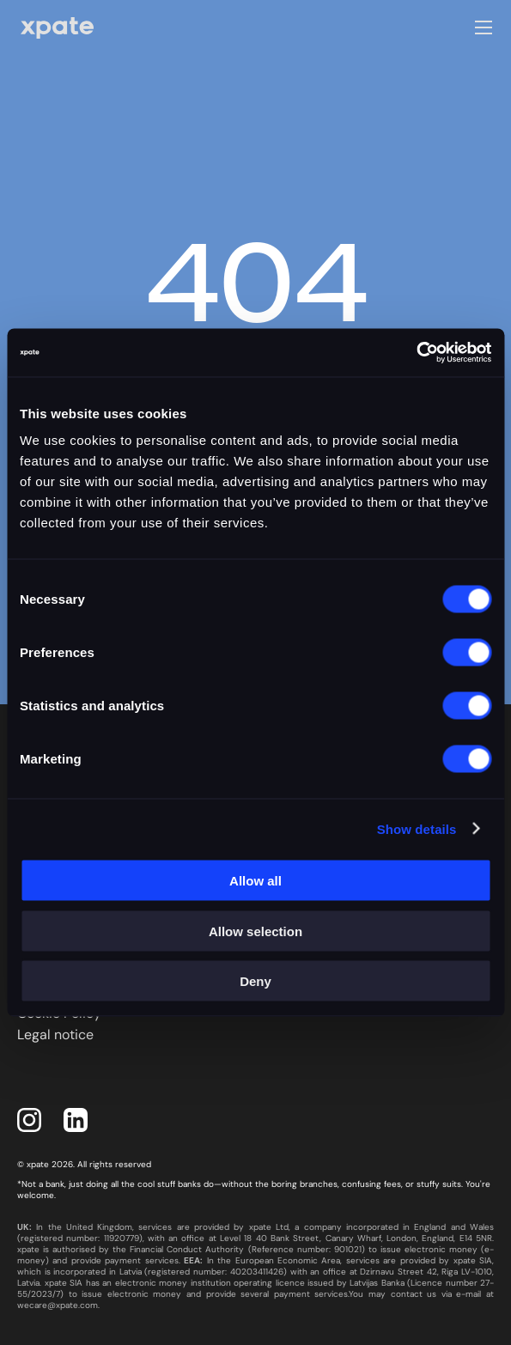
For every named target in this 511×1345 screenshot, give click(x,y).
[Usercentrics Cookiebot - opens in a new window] (416, 353)
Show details (417, 828)
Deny (255, 981)
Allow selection (255, 930)
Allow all (255, 880)
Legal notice (55, 1034)
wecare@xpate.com (57, 1305)
